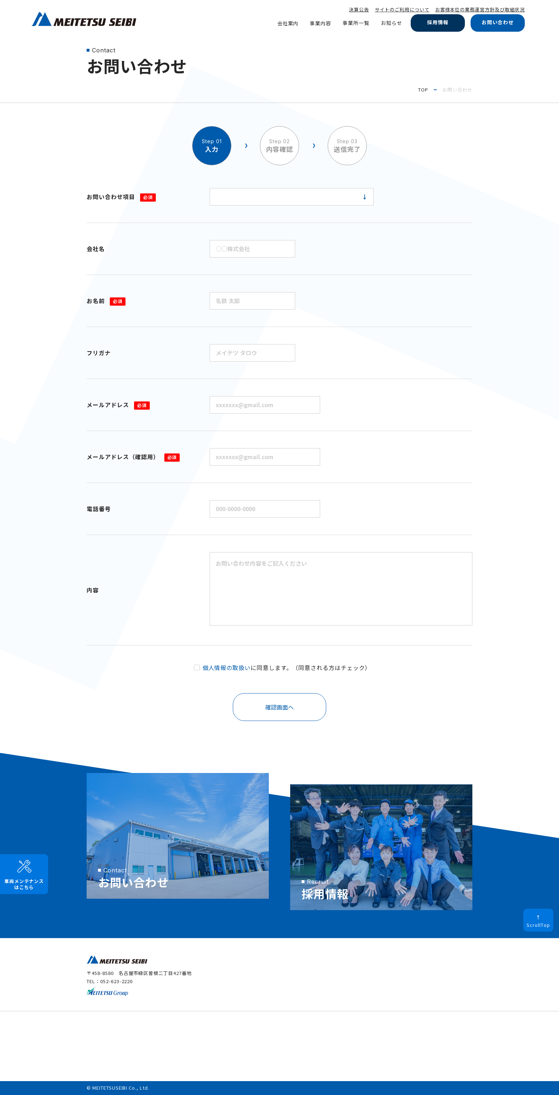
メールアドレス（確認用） (133, 456)
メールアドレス (118, 404)
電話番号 (99, 508)
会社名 (96, 248)
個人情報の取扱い (226, 667)
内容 (93, 590)
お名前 (106, 300)
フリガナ (99, 352)
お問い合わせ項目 (121, 196)
